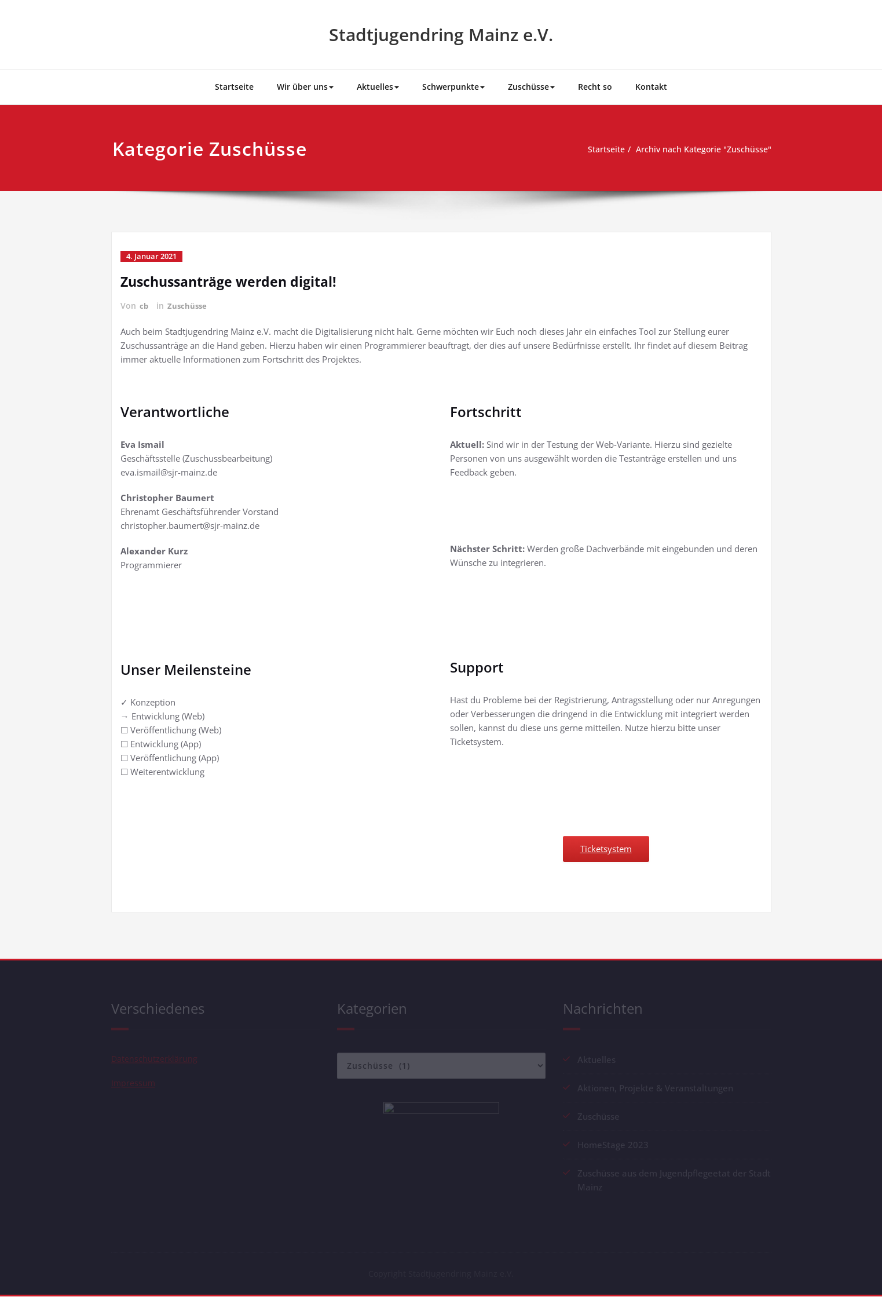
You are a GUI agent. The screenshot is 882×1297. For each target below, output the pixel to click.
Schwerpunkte (453, 86)
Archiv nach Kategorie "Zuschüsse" (703, 149)
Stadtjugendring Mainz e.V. (441, 34)
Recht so (595, 86)
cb (144, 305)
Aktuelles (378, 86)
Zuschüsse (531, 86)
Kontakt (651, 86)
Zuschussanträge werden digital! (233, 281)
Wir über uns (305, 86)
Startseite (234, 86)
